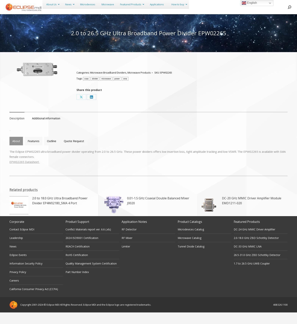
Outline (51, 152)
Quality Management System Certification (91, 275)
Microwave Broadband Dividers (108, 84)
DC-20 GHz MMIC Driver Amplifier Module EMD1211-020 (251, 212)
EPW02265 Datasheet (24, 173)
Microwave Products (139, 84)
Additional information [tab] (46, 130)
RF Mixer (127, 249)
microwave (106, 90)
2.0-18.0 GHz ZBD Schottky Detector (256, 249)
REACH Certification (78, 258)
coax (86, 90)
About (16, 152)
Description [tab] (16, 130)
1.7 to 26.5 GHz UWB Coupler (252, 275)
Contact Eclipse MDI (21, 241)
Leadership (16, 249)
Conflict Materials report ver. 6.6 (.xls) (88, 241)
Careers (14, 292)
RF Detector (129, 241)
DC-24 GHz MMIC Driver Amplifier (254, 241)
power (117, 90)
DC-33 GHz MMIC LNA (248, 258)
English (249, 3)
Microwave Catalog (189, 249)
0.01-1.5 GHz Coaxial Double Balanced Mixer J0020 (158, 212)
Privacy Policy (17, 283)
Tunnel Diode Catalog (191, 258)
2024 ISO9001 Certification (82, 249)
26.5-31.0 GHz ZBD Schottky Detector (257, 266)
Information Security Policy (25, 275)
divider (95, 90)
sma (125, 90)
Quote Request (74, 152)
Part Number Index (77, 283)
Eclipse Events (18, 266)
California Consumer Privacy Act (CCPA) (33, 300)
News (12, 258)
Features (33, 152)
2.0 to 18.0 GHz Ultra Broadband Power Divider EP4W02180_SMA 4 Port (60, 212)
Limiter (126, 258)
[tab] (16, 152)
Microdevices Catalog (191, 241)
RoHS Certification (77, 266)
